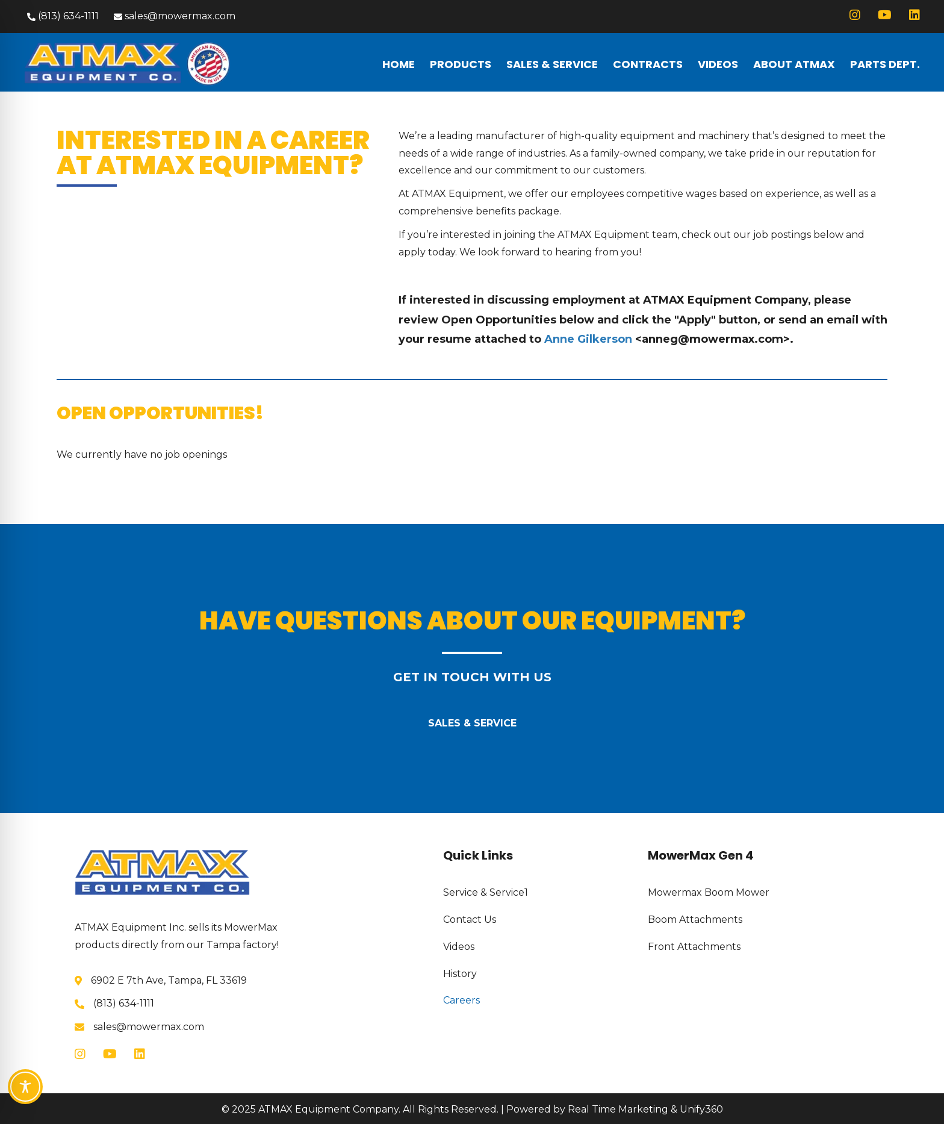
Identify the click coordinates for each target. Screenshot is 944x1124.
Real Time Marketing (618, 1109)
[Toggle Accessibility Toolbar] (25, 1086)
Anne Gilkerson (588, 339)
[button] (61, 16)
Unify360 (701, 1109)
